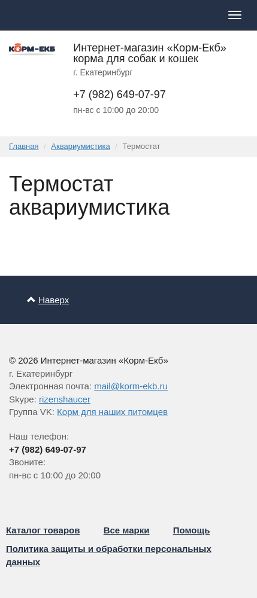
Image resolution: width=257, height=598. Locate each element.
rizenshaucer (64, 399)
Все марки (127, 530)
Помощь (191, 530)
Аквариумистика (80, 146)
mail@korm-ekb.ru (131, 386)
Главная (23, 146)
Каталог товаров (43, 530)
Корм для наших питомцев (112, 412)
